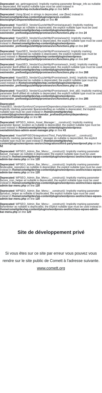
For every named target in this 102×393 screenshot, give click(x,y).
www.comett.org (51, 268)
